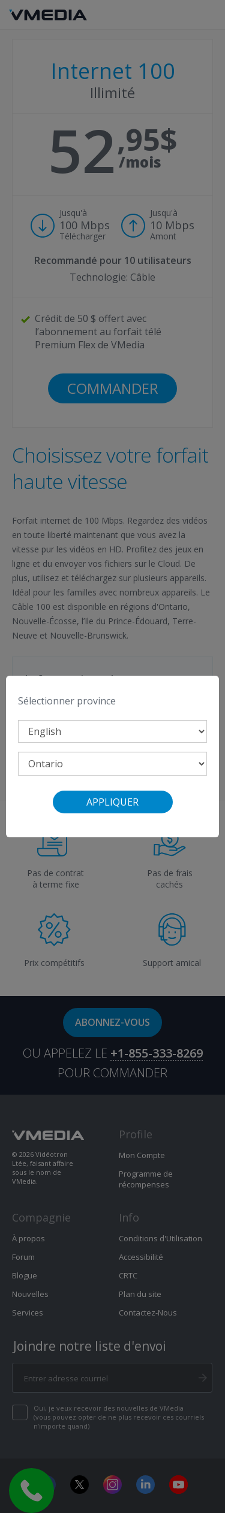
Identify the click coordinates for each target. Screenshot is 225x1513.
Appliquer (112, 802)
